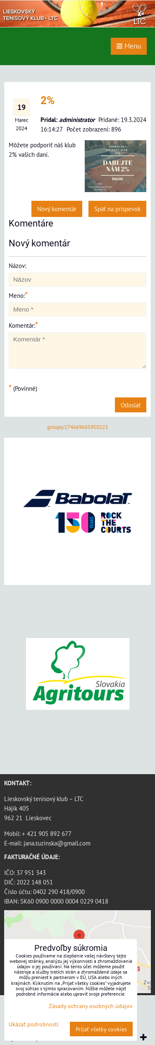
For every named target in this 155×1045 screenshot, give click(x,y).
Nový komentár (56, 209)
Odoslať (131, 405)
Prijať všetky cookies (101, 1029)
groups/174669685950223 (77, 427)
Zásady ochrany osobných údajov (91, 1006)
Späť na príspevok (117, 209)
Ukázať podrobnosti (34, 1024)
